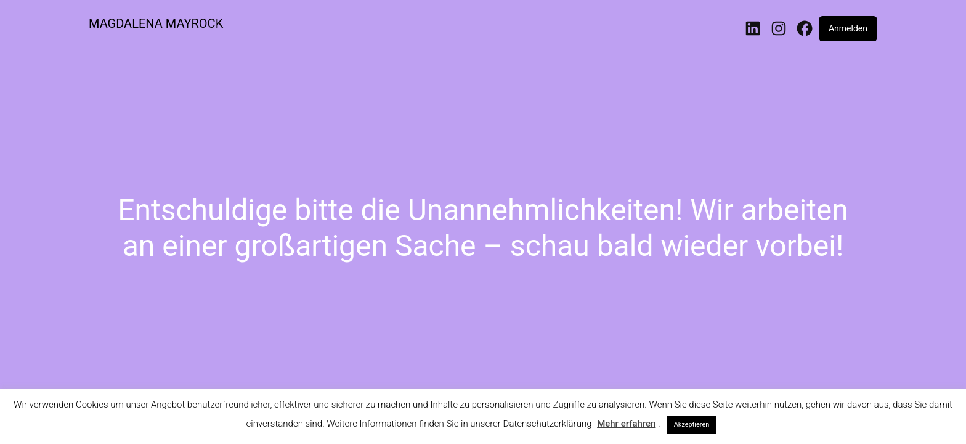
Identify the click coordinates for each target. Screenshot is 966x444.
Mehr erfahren (626, 423)
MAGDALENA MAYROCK (156, 23)
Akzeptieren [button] (692, 425)
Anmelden (848, 28)
